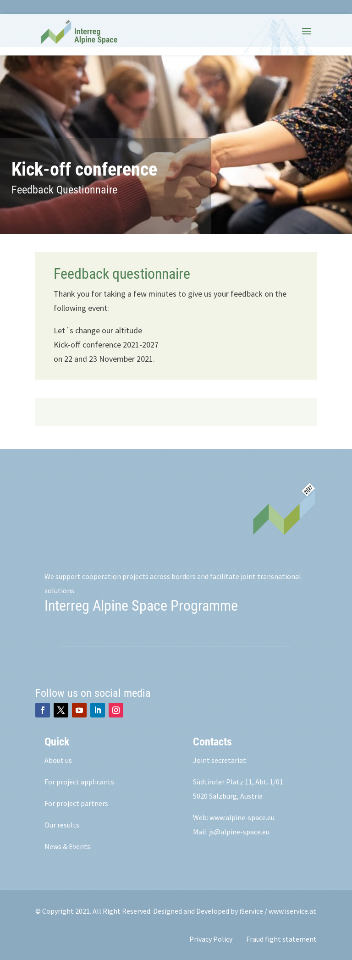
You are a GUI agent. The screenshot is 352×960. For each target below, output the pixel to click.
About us (58, 760)
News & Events (67, 846)
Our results (61, 824)
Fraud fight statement (281, 938)
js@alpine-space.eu (239, 831)
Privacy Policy (210, 938)
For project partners (76, 803)
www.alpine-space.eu (242, 817)
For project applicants (79, 781)
